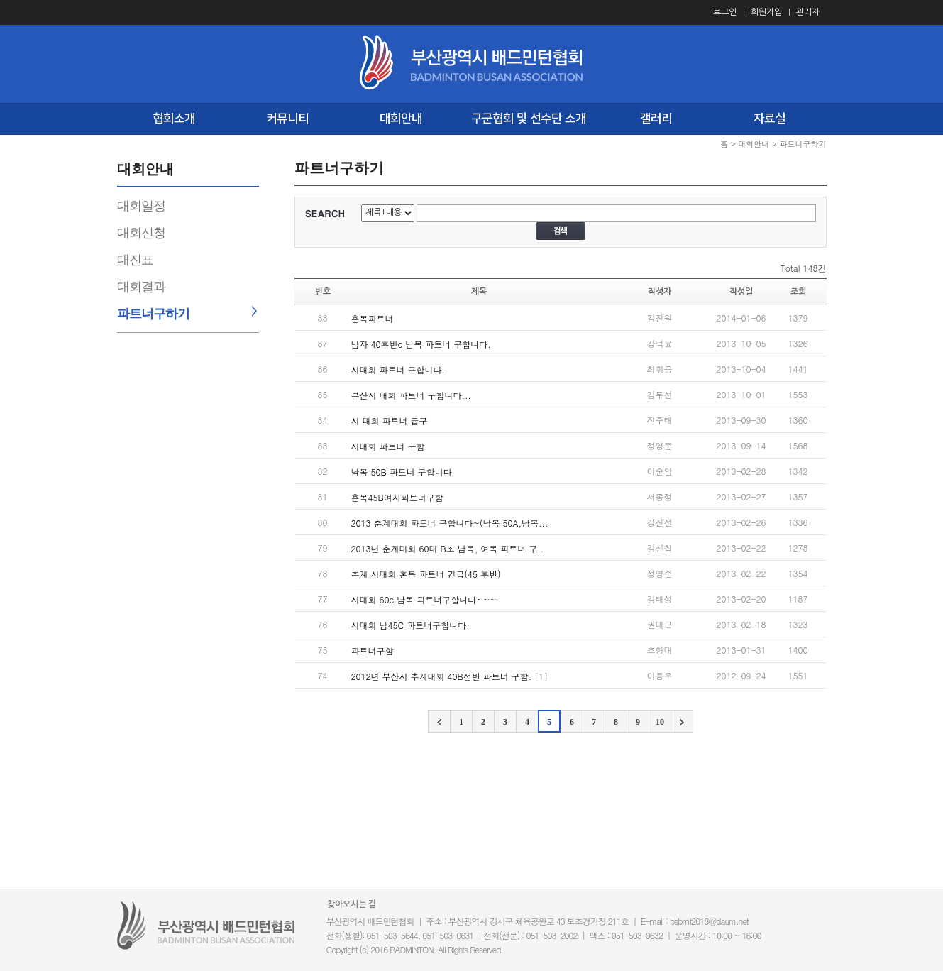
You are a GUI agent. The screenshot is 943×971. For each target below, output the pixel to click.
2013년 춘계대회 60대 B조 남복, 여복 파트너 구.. (447, 548)
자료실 (769, 118)
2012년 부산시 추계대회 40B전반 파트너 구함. (441, 676)
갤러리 (656, 118)
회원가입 (766, 12)
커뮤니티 (287, 118)
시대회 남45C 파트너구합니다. (410, 625)
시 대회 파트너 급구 (389, 421)
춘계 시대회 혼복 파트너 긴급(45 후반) (426, 574)
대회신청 (141, 233)
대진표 (135, 260)
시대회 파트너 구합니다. (398, 369)
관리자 (808, 12)
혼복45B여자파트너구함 (397, 497)
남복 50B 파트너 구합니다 (401, 472)
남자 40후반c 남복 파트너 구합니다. (421, 344)
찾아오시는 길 (351, 904)
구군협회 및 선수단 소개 (528, 118)
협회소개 (174, 118)
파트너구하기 (153, 314)
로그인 (725, 12)
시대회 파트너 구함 (388, 446)
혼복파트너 (372, 318)
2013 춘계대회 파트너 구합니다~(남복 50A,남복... (449, 523)
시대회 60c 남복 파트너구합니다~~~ (424, 599)
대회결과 (141, 287)
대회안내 (401, 118)
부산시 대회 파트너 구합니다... (411, 395)
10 (660, 722)
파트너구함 (372, 650)
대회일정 (141, 206)
